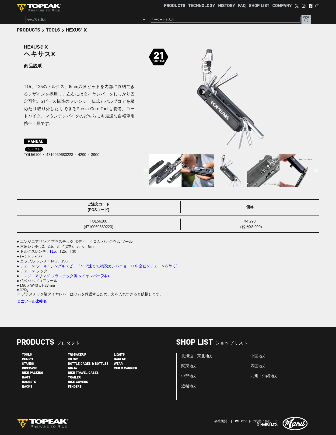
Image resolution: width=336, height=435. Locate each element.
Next (315, 170)
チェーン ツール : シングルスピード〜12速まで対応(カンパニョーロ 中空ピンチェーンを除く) (99, 266)
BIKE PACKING (32, 373)
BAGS (26, 377)
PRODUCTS (174, 6)
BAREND (120, 359)
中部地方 (189, 376)
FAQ (242, 6)
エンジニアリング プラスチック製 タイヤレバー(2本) (64, 276)
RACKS (27, 386)
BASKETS (29, 382)
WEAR (118, 363)
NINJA (72, 368)
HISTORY (226, 6)
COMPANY (282, 6)
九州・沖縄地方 (264, 376)
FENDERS (75, 386)
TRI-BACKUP (77, 354)
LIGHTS (119, 354)
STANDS (28, 363)
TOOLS (53, 30)
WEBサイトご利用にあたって (256, 421)
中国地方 (258, 356)
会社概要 (220, 421)
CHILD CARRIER (125, 368)
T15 (52, 251)
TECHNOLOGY (201, 6)
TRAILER (74, 377)
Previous (145, 170)
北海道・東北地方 (197, 356)
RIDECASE (29, 368)
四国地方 (258, 366)
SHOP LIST (259, 6)
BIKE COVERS (78, 382)
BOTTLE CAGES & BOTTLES (88, 363)
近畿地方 (189, 386)
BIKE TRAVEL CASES (83, 373)
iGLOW (73, 359)
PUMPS (27, 359)
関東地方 (189, 366)
